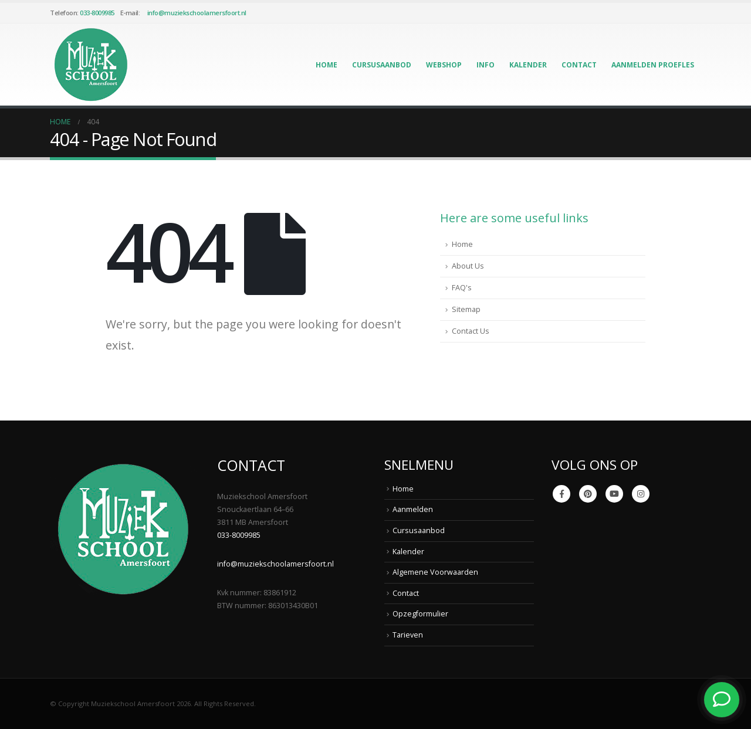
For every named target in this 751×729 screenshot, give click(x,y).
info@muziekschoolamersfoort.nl (196, 12)
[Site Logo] (91, 64)
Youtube (614, 494)
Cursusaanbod (381, 65)
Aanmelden (413, 509)
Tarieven (408, 635)
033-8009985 (97, 12)
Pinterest (588, 494)
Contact (579, 65)
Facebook (561, 494)
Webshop (444, 65)
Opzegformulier (420, 614)
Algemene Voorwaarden (435, 572)
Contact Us (470, 331)
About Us (468, 266)
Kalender (528, 65)
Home (326, 65)
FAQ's (462, 288)
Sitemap (466, 309)
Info (485, 65)
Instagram (640, 494)
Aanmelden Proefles (652, 65)
